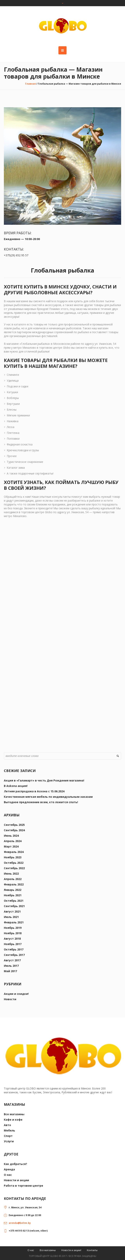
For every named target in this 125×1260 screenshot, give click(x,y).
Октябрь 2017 (13, 949)
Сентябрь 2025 (14, 825)
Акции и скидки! (16, 994)
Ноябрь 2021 (12, 895)
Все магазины (14, 1114)
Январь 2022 (12, 890)
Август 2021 (12, 911)
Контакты (92, 1250)
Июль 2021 (11, 917)
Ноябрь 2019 (12, 928)
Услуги (9, 1141)
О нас (8, 1175)
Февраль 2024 (14, 852)
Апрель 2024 (12, 841)
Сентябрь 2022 (14, 868)
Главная (30, 83)
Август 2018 (12, 938)
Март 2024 (11, 846)
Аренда (9, 1169)
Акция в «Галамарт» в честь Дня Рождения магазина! (44, 780)
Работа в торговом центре (23, 1185)
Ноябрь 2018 (12, 933)
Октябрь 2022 (13, 863)
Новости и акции (16, 1180)
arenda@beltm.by (20, 1223)
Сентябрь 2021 (14, 906)
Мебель (9, 1130)
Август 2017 (12, 960)
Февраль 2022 (14, 884)
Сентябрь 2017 (14, 955)
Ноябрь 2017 (12, 944)
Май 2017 (10, 971)
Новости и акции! (71, 1250)
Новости (10, 999)
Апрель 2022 (12, 879)
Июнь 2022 (11, 873)
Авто (7, 1125)
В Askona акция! (15, 786)
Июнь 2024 (11, 835)
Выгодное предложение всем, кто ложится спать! (41, 802)
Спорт (8, 1136)
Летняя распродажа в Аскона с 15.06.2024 (34, 791)
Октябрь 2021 (13, 900)
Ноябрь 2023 (12, 857)
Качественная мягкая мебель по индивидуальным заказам (48, 797)
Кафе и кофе (13, 1119)
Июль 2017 (11, 966)
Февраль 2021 (14, 922)
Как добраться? (15, 1164)
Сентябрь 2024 (14, 830)
